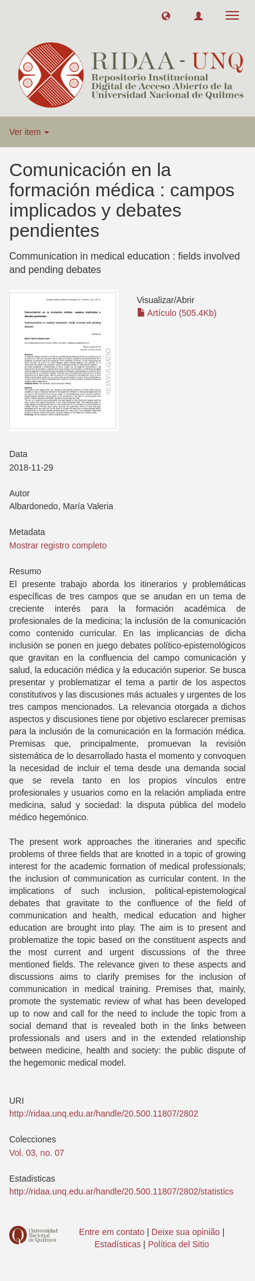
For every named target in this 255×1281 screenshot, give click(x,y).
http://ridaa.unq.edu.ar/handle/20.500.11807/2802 (103, 1113)
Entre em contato (112, 1232)
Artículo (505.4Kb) (177, 313)
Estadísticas (118, 1244)
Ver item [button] (29, 132)
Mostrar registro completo (58, 545)
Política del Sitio (179, 1244)
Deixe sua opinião (186, 1232)
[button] (166, 15)
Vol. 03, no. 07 (37, 1153)
